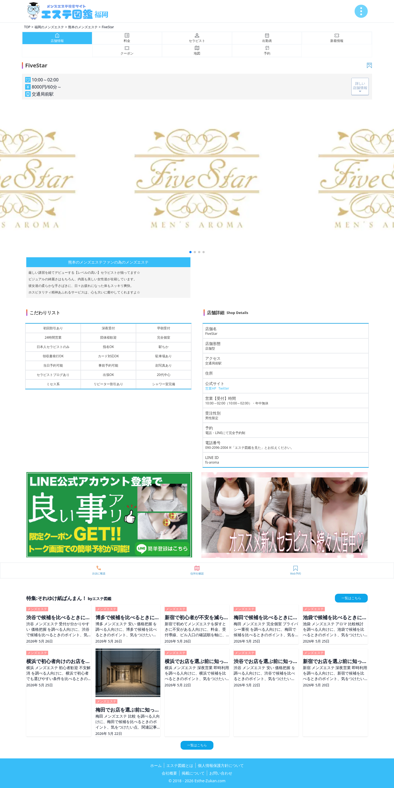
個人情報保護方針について (221, 765)
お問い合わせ (220, 773)
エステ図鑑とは (179, 765)
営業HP (210, 388)
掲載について (193, 773)
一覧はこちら (351, 598)
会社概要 (169, 773)
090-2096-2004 (216, 447)
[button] (190, 252)
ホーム (156, 765)
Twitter (223, 388)
